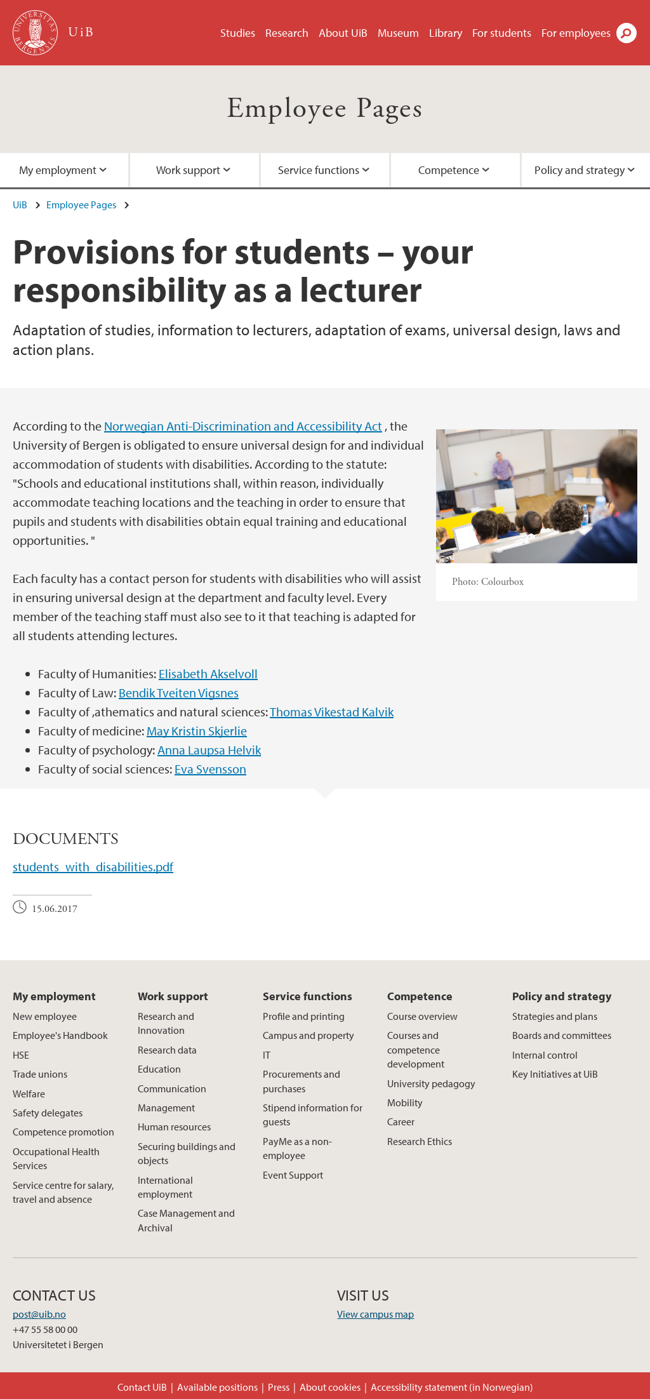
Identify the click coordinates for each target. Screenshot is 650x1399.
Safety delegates (48, 1112)
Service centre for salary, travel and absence (63, 1192)
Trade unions (40, 1074)
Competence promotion (63, 1131)
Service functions (318, 170)
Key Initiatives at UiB (555, 1074)
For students (501, 32)
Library (445, 32)
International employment (165, 1187)
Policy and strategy (561, 996)
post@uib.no (39, 1314)
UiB (20, 204)
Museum (398, 32)
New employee (45, 1016)
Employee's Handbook (60, 1035)
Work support (188, 170)
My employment (54, 996)
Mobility (405, 1102)
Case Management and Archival (186, 1220)
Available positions (217, 1387)
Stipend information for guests (312, 1114)
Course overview (422, 1016)
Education (159, 1068)
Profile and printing (304, 1016)
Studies (237, 32)
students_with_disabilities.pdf (93, 866)
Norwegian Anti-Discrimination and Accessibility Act (243, 426)
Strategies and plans (554, 1016)
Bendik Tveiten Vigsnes (179, 692)
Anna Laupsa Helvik (209, 750)
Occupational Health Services (56, 1158)
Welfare (29, 1093)
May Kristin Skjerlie (197, 731)
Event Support (293, 1174)
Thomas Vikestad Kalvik (332, 712)
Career (401, 1121)
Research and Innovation (166, 1023)
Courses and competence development (415, 1049)
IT (266, 1054)
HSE (21, 1054)
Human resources (174, 1126)
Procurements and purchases (301, 1081)
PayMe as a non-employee (297, 1148)
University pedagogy (431, 1083)
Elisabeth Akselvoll (208, 673)
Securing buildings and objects (186, 1153)
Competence (448, 170)
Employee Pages (325, 109)
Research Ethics (419, 1141)
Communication (172, 1088)
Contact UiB (142, 1387)
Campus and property (308, 1035)
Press (278, 1387)
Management (166, 1107)
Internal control (545, 1054)
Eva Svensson (210, 769)
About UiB (343, 32)
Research (286, 32)
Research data (167, 1049)
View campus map (375, 1314)
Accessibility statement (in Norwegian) (452, 1387)
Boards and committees (561, 1035)
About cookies (330, 1387)
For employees (576, 32)
